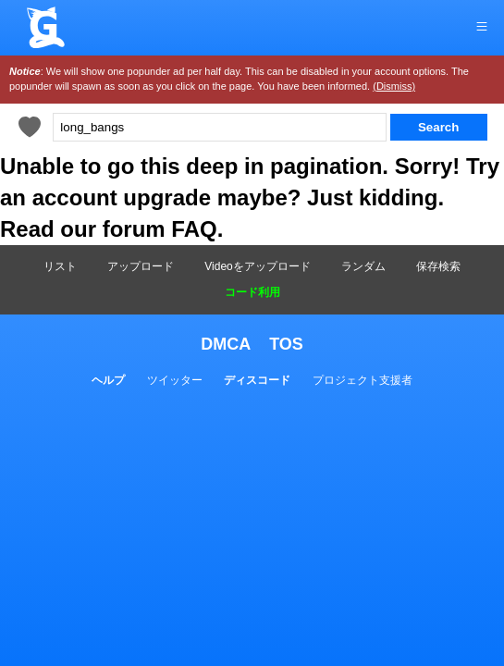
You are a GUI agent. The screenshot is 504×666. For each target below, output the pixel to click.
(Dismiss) (394, 86)
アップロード (140, 266)
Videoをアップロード (257, 266)
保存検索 (438, 266)
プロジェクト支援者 (362, 380)
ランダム (363, 266)
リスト (60, 266)
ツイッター (175, 380)
